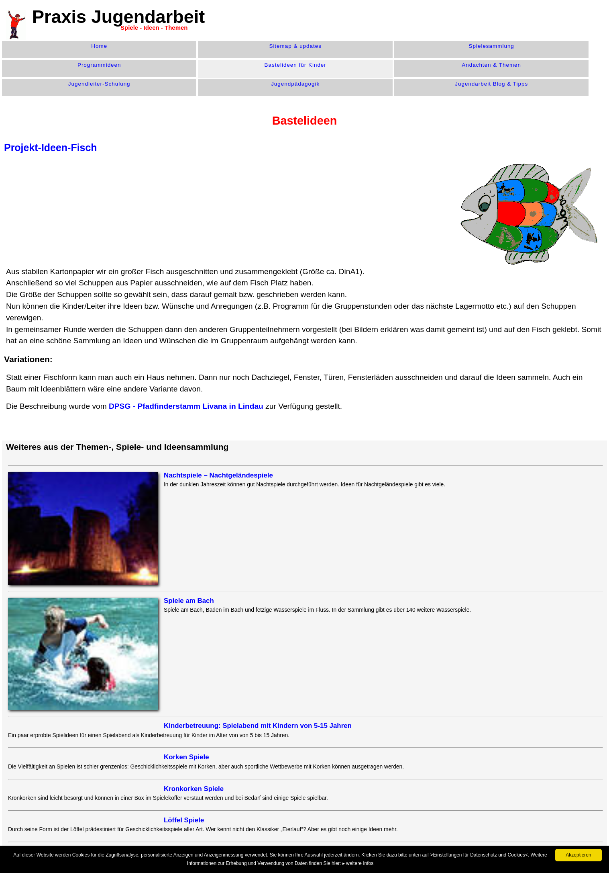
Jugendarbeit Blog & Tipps (491, 84)
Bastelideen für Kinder (295, 65)
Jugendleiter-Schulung (99, 84)
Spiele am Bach (189, 601)
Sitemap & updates (295, 46)
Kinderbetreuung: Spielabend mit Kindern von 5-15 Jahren (258, 726)
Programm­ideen (99, 65)
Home (99, 46)
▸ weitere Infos (357, 863)
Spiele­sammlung (491, 46)
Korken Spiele (186, 757)
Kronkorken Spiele (194, 789)
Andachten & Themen (491, 65)
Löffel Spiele (184, 820)
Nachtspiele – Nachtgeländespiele (218, 475)
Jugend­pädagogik (295, 84)
